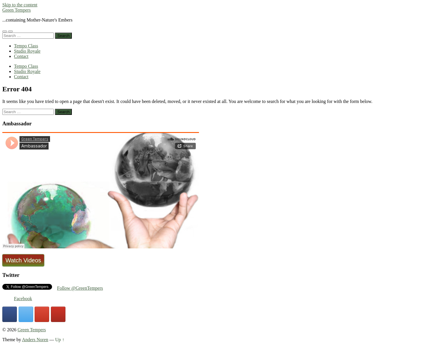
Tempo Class (26, 45)
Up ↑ (60, 339)
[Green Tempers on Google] (42, 314)
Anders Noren (35, 339)
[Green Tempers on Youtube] (58, 314)
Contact (21, 56)
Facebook (23, 298)
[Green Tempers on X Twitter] (26, 314)
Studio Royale (27, 51)
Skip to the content (19, 4)
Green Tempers (16, 10)
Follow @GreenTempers (80, 288)
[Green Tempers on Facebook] (9, 314)
